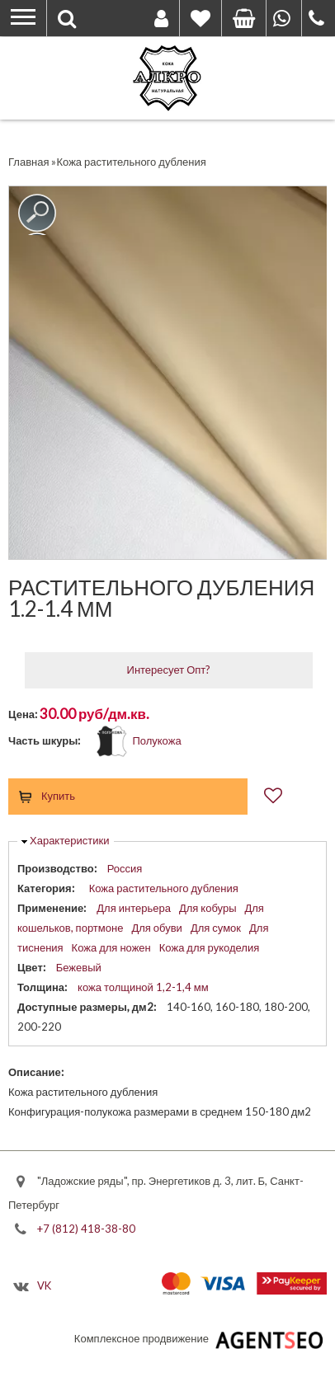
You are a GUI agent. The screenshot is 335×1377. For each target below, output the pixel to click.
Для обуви (156, 927)
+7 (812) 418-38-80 (86, 1228)
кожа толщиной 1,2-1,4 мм (143, 987)
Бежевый (78, 967)
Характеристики (69, 840)
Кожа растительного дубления (163, 888)
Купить (58, 795)
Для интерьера (134, 907)
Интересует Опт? (169, 669)
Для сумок (216, 927)
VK (44, 1285)
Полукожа (156, 740)
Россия (125, 868)
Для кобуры (208, 907)
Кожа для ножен (111, 947)
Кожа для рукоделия (209, 947)
